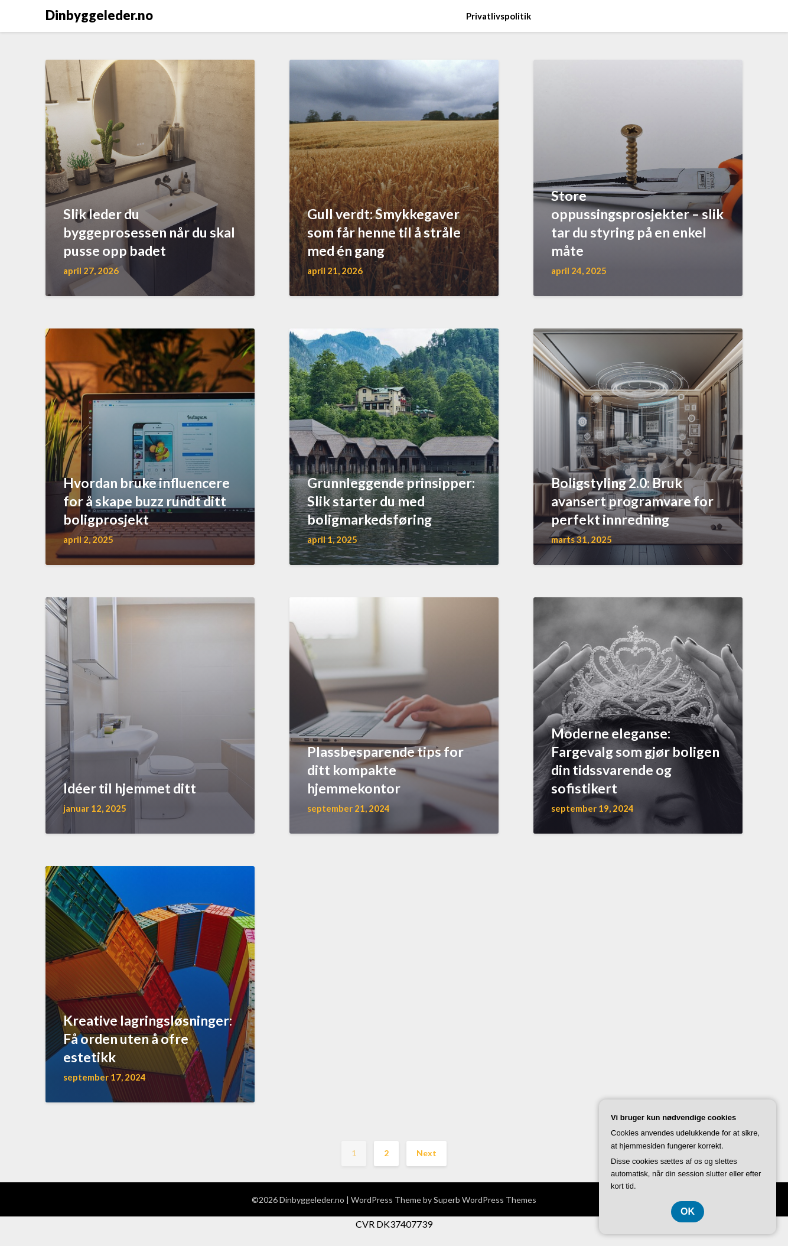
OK (687, 1211)
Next (426, 1153)
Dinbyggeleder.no (99, 15)
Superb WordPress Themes (485, 1200)
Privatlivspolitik (498, 16)
